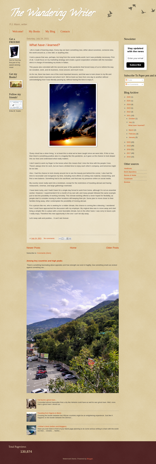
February (132, 134)
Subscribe (135, 65)
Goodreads (128, 179)
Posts (129, 80)
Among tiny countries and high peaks (44, 261)
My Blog (50, 31)
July (130, 122)
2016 (129, 157)
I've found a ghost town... (47, 400)
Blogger (90, 459)
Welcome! (17, 31)
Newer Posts (33, 247)
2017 (129, 153)
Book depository (130, 172)
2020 (129, 142)
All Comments (132, 84)
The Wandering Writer (51, 14)
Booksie (127, 182)
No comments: (49, 238)
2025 (129, 101)
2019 (129, 146)
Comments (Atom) (44, 253)
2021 (129, 115)
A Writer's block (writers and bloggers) (52, 426)
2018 (129, 149)
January (132, 137)
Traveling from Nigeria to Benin (49, 413)
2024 (129, 104)
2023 (129, 108)
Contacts (65, 31)
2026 (129, 97)
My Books (34, 31)
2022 (129, 112)
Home (73, 247)
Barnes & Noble (130, 175)
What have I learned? (44, 45)
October (132, 119)
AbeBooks (128, 168)
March (131, 130)
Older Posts (112, 247)
